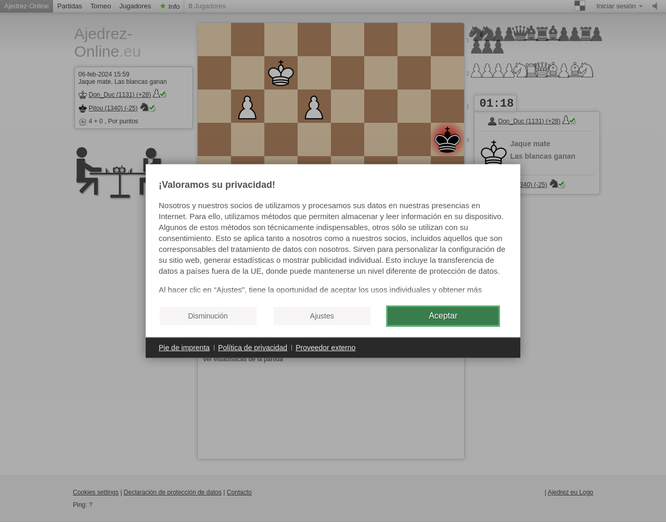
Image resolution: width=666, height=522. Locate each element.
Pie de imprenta (184, 347)
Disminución (207, 316)
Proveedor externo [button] (325, 347)
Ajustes (322, 316)
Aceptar (443, 315)
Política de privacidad (252, 347)
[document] (333, 238)
